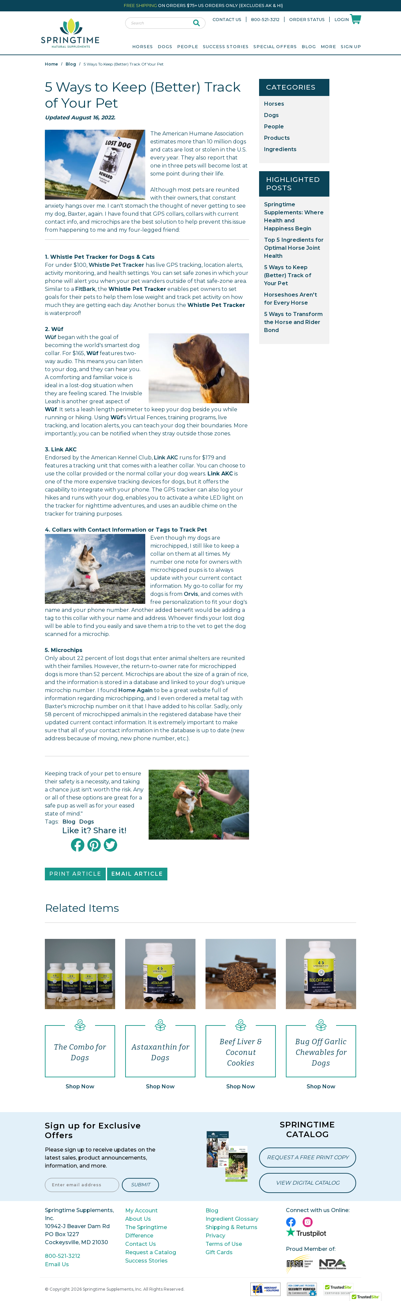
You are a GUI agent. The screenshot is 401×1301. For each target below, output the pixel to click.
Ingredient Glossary (232, 1219)
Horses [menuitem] (142, 46)
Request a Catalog (150, 1252)
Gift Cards (219, 1252)
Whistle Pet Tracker (116, 265)
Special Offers (275, 46)
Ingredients (280, 149)
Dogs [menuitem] (165, 46)
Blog (309, 46)
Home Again (135, 690)
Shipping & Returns (231, 1227)
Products (277, 138)
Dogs (86, 822)
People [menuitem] (187, 46)
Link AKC (166, 457)
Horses (274, 104)
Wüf (50, 337)
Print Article (75, 874)
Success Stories (226, 46)
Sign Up (351, 46)
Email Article (137, 874)
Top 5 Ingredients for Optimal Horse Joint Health (294, 248)
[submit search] (197, 23)
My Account (141, 1210)
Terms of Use (224, 1244)
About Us (138, 1219)
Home (51, 64)
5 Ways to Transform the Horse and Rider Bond (293, 322)
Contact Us (227, 19)
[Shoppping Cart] (355, 18)
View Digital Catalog (307, 1183)
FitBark (85, 289)
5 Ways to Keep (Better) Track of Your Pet (287, 275)
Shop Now (80, 1086)
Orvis (191, 594)
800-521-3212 (265, 19)
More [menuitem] (328, 46)
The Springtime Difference (146, 1231)
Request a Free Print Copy (307, 1157)
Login (341, 19)
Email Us (57, 1264)
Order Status (307, 19)
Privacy (215, 1235)
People (274, 126)
